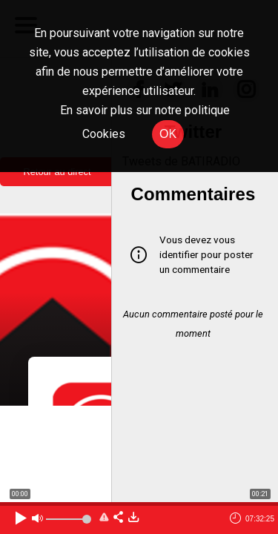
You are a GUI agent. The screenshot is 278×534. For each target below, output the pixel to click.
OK (167, 134)
